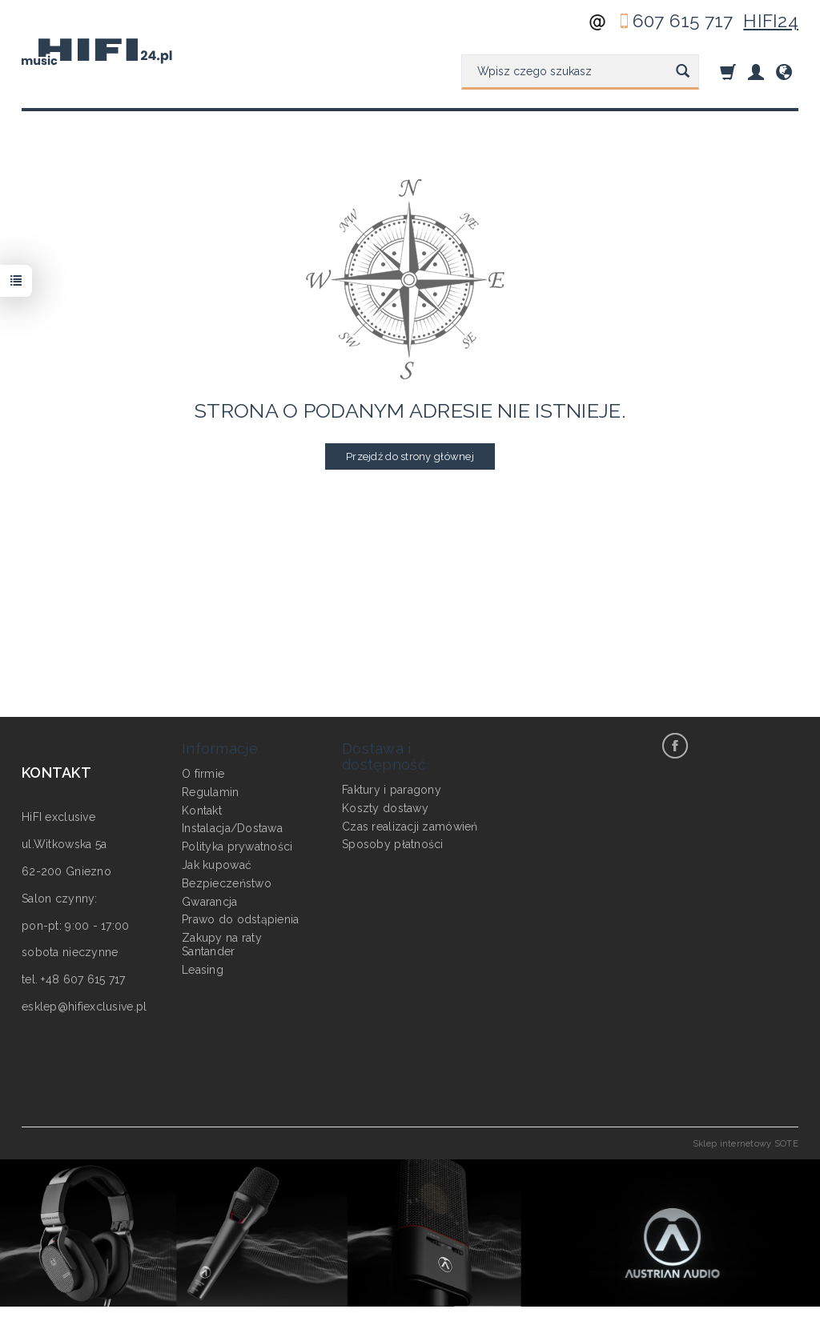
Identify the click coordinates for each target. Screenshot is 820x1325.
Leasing (202, 969)
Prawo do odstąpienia (240, 919)
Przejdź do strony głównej (410, 456)
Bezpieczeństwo (226, 883)
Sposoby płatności (393, 844)
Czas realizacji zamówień (410, 826)
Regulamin (210, 792)
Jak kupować (216, 865)
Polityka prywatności (237, 846)
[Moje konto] (756, 71)
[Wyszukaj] (682, 72)
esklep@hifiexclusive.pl (84, 1006)
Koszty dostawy (385, 808)
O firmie (203, 773)
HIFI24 (770, 20)
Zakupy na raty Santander (222, 944)
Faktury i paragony (391, 789)
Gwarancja (210, 901)
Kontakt (202, 810)
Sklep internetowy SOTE (745, 1143)
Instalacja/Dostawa (232, 828)
